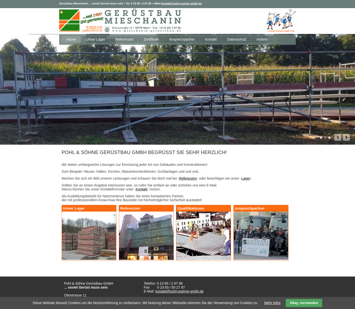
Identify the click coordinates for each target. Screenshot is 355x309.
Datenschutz (236, 39)
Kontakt (211, 39)
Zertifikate (151, 39)
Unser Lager (95, 39)
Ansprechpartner (182, 39)
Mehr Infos (272, 303)
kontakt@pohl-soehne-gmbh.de (181, 3)
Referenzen (124, 39)
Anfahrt (262, 39)
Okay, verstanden (304, 303)
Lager (245, 178)
